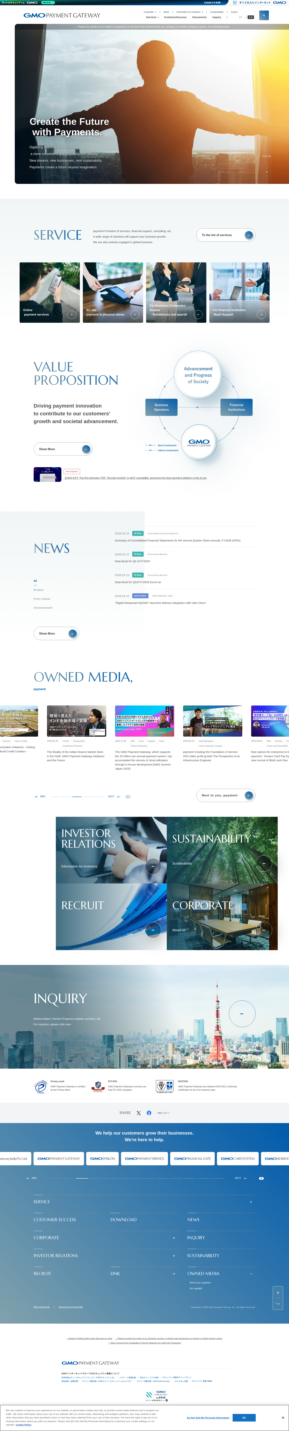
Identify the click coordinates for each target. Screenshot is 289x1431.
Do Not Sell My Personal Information (208, 1417)
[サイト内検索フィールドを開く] (264, 15)
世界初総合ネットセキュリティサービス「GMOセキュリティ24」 (88, 1377)
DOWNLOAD (124, 1219)
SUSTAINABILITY (203, 1255)
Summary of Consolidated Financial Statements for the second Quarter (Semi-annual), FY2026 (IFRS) (178, 540)
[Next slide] (114, 796)
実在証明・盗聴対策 (69, 1381)
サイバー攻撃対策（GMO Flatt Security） (154, 1381)
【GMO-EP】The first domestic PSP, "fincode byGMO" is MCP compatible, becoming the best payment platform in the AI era (135, 477)
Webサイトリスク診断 (149, 1377)
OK (244, 1417)
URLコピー (163, 1113)
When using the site (42, 1307)
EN (251, 17)
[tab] (55, 1178)
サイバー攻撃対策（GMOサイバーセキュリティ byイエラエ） (107, 1381)
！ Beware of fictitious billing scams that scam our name (89, 1338)
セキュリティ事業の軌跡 (202, 1381)
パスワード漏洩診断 (127, 1377)
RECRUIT (42, 1273)
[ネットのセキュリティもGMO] (28, 2)
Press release (42, 598)
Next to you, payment (200, 1282)
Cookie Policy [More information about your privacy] (23, 1424)
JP (240, 17)
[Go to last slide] (40, 796)
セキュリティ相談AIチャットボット (177, 1377)
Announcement (43, 607)
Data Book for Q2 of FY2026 (132, 561)
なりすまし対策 (181, 1381)
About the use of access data (71, 1307)
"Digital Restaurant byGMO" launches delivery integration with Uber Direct (160, 602)
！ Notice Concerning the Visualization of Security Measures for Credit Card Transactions (144, 1343)
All (35, 580)
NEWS (193, 1219)
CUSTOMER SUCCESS (55, 1219)
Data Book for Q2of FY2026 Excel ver (138, 582)
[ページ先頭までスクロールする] (278, 1298)
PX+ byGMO (196, 1288)
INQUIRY (196, 1237)
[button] (145, 1201)
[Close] (283, 1418)
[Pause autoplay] (128, 796)
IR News (39, 589)
